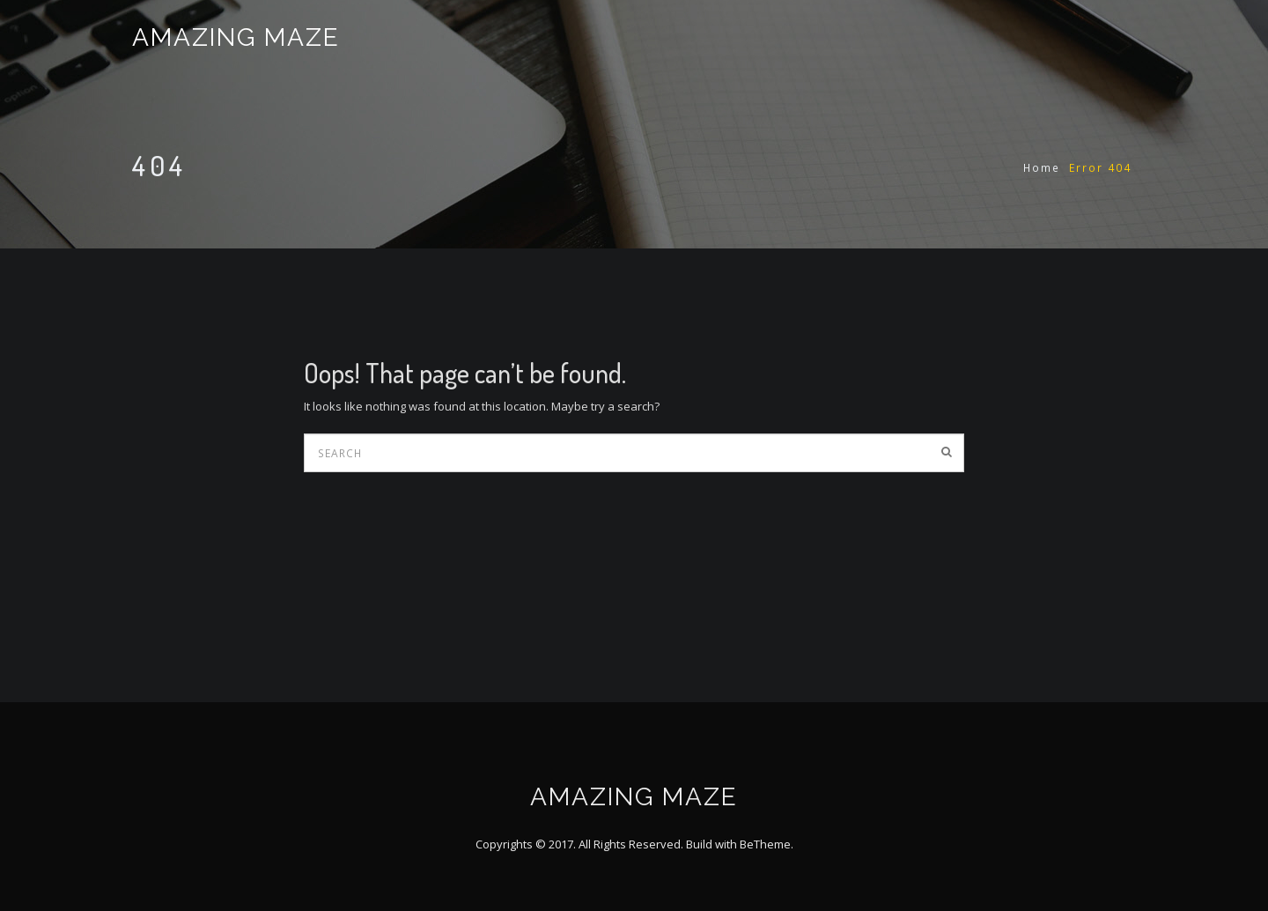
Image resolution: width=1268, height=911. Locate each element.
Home (1041, 167)
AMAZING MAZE (236, 37)
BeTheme (765, 844)
